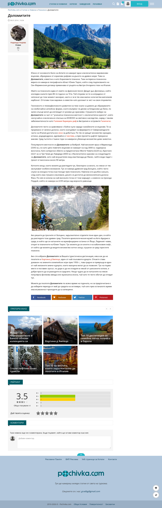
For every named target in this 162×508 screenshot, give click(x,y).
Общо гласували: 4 (22, 405)
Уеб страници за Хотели (93, 459)
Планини (42, 10)
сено (60, 133)
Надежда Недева (18, 43)
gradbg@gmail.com (90, 491)
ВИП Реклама (72, 459)
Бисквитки (110, 504)
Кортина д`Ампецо (51, 259)
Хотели (73, 4)
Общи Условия (80, 504)
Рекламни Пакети (53, 459)
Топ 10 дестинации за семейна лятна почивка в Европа (95, 338)
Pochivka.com (13, 10)
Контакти (112, 459)
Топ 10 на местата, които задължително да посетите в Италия (60, 368)
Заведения (84, 4)
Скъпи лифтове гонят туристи (23, 370)
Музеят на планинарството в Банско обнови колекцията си (21, 337)
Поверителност (96, 504)
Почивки (97, 4)
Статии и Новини (58, 4)
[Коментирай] (64, 442)
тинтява (70, 136)
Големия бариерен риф (65, 121)
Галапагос (106, 121)
